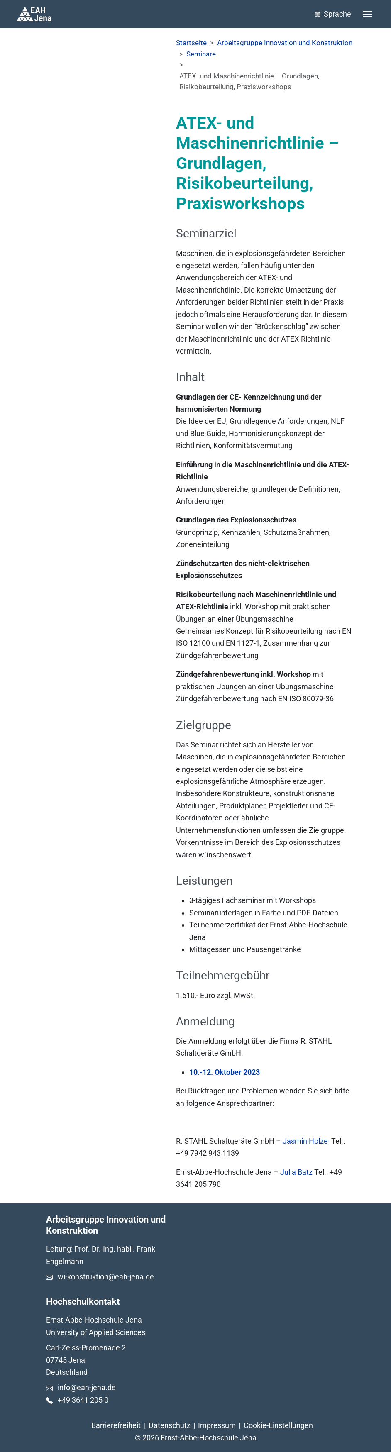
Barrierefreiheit (116, 1425)
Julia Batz (297, 1172)
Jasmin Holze (305, 1141)
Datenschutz (170, 1425)
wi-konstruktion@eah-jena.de (106, 1276)
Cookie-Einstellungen (278, 1425)
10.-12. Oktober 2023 (224, 1072)
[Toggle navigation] (367, 14)
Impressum (217, 1425)
